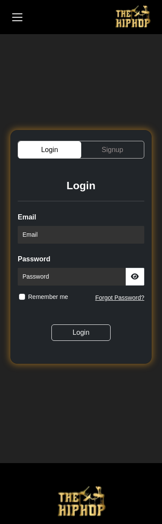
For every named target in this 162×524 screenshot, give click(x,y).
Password (34, 259)
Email (27, 217)
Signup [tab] (112, 149)
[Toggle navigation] (17, 17)
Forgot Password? (119, 297)
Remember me (48, 296)
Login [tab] (49, 149)
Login (81, 332)
